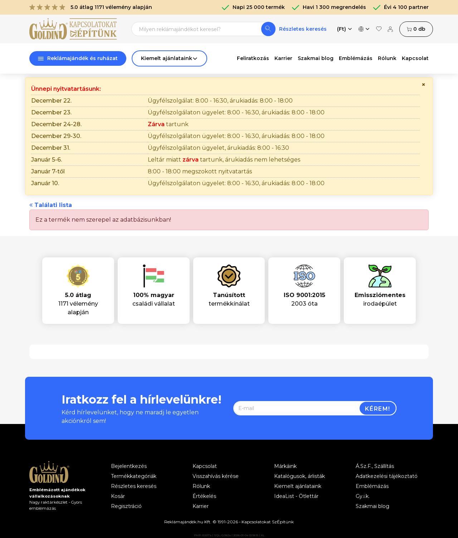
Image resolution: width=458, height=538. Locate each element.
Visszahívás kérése (216, 476)
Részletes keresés (303, 29)
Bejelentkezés (129, 466)
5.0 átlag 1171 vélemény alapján (90, 7)
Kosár (118, 496)
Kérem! (377, 408)
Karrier (283, 58)
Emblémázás (355, 58)
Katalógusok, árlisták (299, 476)
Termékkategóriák (133, 476)
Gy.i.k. (363, 496)
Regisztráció (126, 506)
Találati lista (50, 205)
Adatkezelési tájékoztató (387, 476)
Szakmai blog (315, 58)
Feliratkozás (253, 58)
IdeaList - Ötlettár (296, 496)
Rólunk (387, 58)
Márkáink (285, 466)
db (416, 29)
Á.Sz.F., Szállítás (375, 466)
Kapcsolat (415, 58)
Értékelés (204, 496)
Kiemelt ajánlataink (297, 486)
